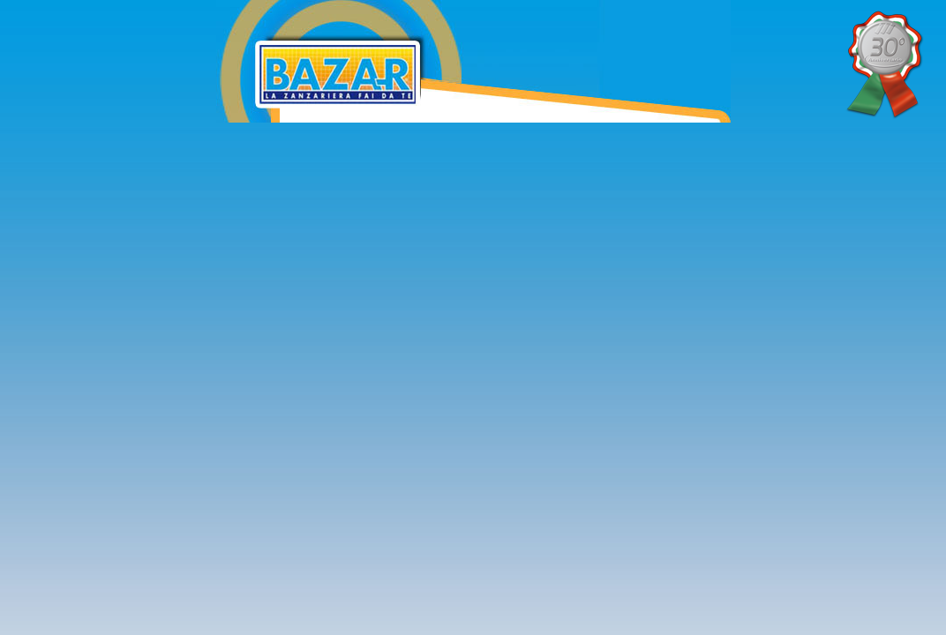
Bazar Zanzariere (455, 11)
